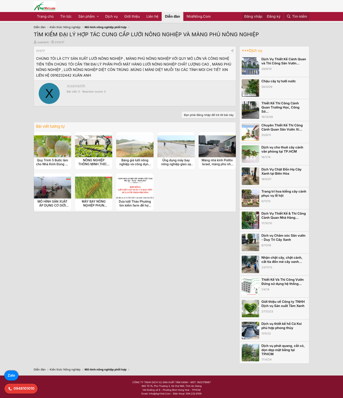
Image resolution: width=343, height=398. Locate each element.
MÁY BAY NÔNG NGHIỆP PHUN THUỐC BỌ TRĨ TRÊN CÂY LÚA (93, 207)
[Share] (232, 50)
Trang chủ (45, 16)
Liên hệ (152, 16)
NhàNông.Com (199, 16)
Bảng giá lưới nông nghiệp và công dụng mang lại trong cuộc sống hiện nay (134, 166)
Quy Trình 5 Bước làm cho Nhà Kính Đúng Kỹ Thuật (52, 164)
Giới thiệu (132, 16)
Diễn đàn (172, 16)
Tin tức (66, 16)
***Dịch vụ (252, 50)
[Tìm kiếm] (296, 16)
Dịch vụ (111, 16)
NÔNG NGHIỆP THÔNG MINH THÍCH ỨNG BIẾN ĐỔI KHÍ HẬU (93, 166)
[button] (88, 16)
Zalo (11, 375)
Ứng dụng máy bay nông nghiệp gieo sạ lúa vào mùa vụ (176, 164)
